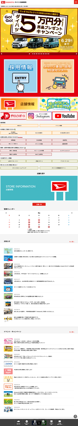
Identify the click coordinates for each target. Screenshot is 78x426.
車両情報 (13, 140)
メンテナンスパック (65, 150)
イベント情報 (59, 125)
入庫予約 (43, 424)
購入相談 (35, 424)
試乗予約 (65, 140)
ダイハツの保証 (39, 144)
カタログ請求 (51, 424)
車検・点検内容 (13, 150)
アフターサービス (65, 161)
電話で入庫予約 (13, 154)
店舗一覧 (39, 204)
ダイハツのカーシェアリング (19, 168)
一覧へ (72, 241)
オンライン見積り (26, 424)
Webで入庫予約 (39, 154)
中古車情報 (39, 140)
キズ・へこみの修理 (39, 150)
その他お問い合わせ (65, 133)
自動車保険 (64, 144)
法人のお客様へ (39, 133)
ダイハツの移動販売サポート (59, 168)
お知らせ (19, 125)
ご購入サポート (39, 161)
